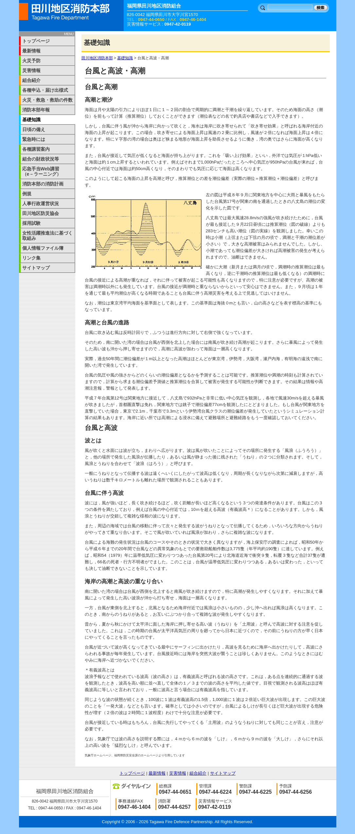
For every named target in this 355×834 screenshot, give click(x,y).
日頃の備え (33, 129)
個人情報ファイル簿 (42, 248)
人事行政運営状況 (40, 203)
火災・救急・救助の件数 (47, 100)
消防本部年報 (36, 109)
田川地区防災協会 (40, 213)
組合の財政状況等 (40, 159)
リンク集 (31, 258)
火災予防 (31, 60)
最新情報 (31, 50)
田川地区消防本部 (97, 58)
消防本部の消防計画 (42, 183)
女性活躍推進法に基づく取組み (47, 235)
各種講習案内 (36, 149)
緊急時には (33, 139)
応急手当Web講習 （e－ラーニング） (45, 171)
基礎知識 (125, 58)
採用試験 (31, 223)
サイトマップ (36, 267)
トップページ (36, 41)
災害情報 (31, 70)
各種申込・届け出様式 (45, 90)
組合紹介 (31, 80)
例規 (26, 193)
